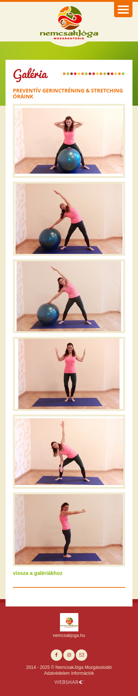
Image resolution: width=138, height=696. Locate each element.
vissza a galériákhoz (38, 573)
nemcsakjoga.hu (69, 635)
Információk (82, 673)
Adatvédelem (57, 673)
